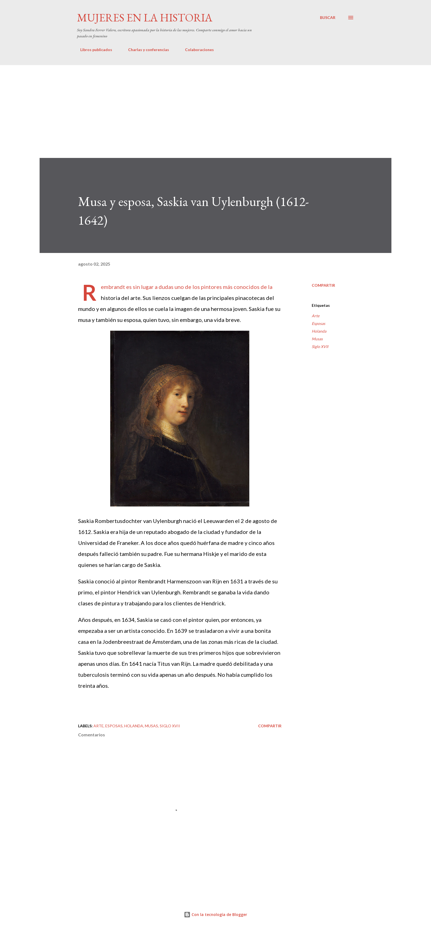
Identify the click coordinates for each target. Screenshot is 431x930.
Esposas (318, 323)
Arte (315, 315)
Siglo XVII (320, 346)
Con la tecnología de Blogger (215, 914)
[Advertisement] (215, 106)
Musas (317, 338)
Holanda (319, 331)
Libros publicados (93, 49)
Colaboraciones (196, 49)
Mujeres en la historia (144, 17)
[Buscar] (327, 17)
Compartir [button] (323, 285)
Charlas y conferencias (145, 49)
